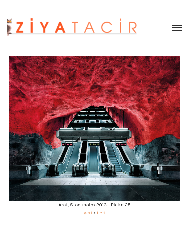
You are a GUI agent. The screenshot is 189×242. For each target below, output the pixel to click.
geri (88, 213)
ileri (101, 213)
